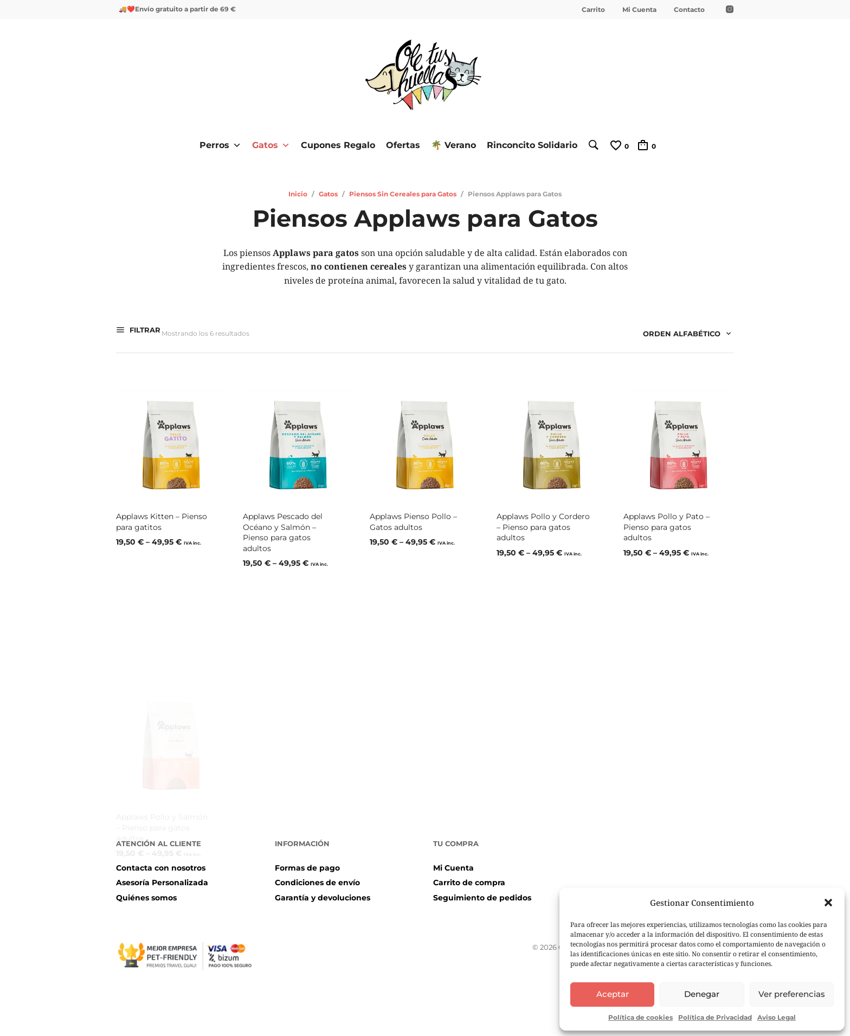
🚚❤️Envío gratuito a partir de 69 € (177, 9)
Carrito (593, 9)
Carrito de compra (469, 877)
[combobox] (683, 334)
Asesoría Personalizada (162, 877)
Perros (215, 144)
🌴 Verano (448, 144)
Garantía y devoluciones (322, 892)
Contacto (689, 9)
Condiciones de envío (317, 877)
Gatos (266, 144)
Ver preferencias (791, 994)
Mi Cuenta (639, 9)
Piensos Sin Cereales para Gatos (402, 193)
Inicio (297, 193)
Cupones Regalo (333, 144)
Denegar (701, 994)
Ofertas (398, 144)
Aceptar (612, 994)
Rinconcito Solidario (527, 144)
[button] (828, 902)
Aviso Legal (776, 1017)
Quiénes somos (146, 892)
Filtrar (143, 331)
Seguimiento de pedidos (482, 892)
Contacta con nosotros (160, 862)
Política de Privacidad (715, 1017)
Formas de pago (307, 862)
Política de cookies (640, 1017)
